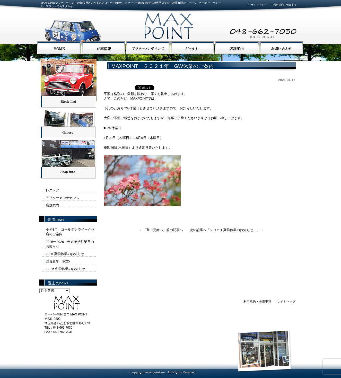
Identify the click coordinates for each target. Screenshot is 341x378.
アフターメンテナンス (62, 198)
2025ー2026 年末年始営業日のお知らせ (70, 244)
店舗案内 (52, 205)
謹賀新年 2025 (58, 261)
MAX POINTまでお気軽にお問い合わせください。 (233, 21)
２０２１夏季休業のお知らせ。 (233, 230)
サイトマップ (256, 4)
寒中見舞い (154, 230)
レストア (52, 190)
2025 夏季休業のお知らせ (65, 254)
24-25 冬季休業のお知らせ (65, 269)
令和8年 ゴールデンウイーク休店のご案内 (70, 231)
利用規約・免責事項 (283, 4)
